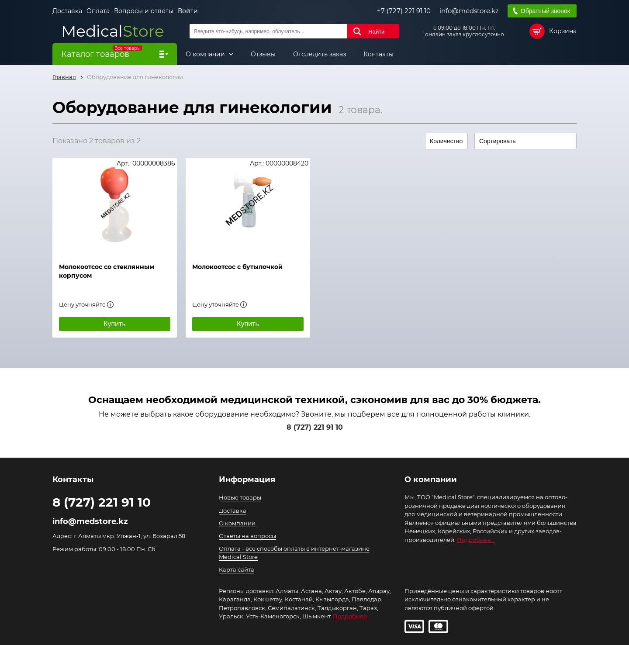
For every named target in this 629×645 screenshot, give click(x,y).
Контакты (378, 54)
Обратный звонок (545, 10)
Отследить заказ (319, 54)
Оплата (98, 11)
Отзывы (263, 54)
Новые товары (240, 497)
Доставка (67, 11)
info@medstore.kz (469, 11)
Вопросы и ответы (143, 11)
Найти (376, 31)
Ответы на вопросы (247, 535)
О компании (206, 54)
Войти (188, 11)
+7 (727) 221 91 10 (404, 11)
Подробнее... (476, 539)
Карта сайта (236, 569)
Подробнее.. (351, 616)
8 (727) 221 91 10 (315, 427)
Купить (115, 324)
